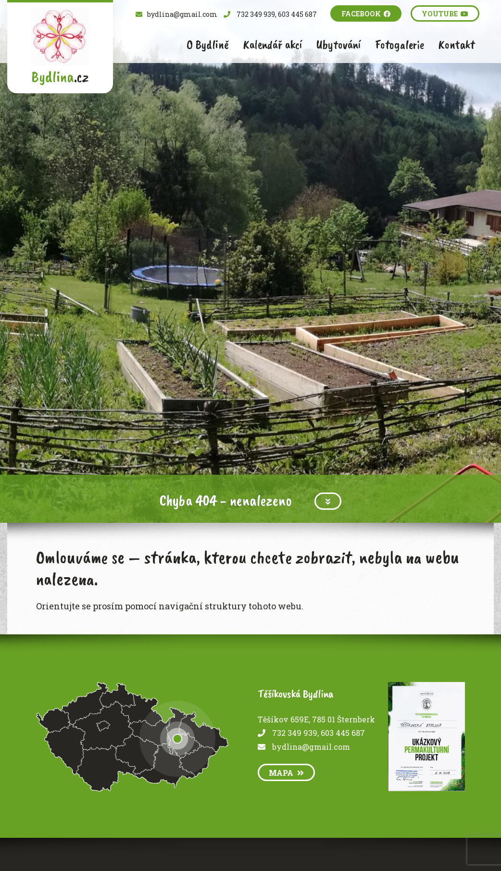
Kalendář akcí (272, 44)
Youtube (445, 13)
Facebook (365, 13)
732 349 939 (294, 733)
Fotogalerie (399, 44)
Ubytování (338, 44)
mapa (286, 773)
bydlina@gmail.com (311, 747)
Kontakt (456, 44)
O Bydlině (208, 44)
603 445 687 (343, 733)
